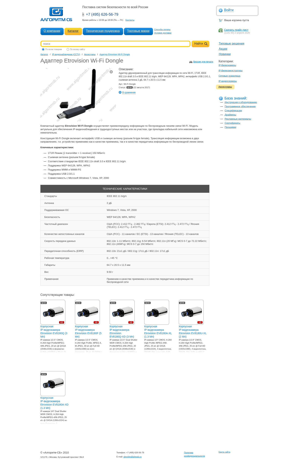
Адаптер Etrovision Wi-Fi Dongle (114, 54)
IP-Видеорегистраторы (231, 70)
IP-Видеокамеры (227, 65)
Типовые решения (231, 43)
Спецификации (233, 110)
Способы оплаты (162, 29)
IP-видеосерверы (228, 81)
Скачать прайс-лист (236, 29)
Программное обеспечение (240, 106)
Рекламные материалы (238, 118)
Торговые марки (138, 30)
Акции (223, 48)
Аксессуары (225, 87)
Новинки (225, 54)
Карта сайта (224, 452)
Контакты (129, 20)
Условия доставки (162, 33)
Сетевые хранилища (229, 76)
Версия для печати (203, 61)
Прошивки (230, 127)
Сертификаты (232, 123)
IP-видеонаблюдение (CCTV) (66, 54)
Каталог (73, 30)
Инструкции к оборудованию (241, 102)
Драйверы (230, 114)
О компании (52, 30)
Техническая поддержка (102, 30)
